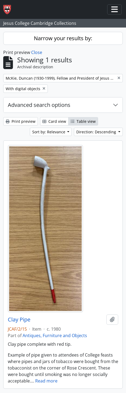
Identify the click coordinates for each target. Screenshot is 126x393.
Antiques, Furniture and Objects (55, 335)
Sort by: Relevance (49, 131)
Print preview (20, 121)
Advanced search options (39, 105)
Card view (54, 121)
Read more (46, 381)
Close (36, 52)
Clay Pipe (19, 319)
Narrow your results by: (63, 38)
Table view (83, 121)
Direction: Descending (96, 131)
